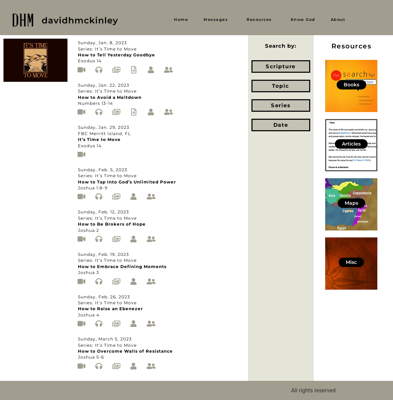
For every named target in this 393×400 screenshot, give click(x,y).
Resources (259, 19)
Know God (303, 19)
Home (181, 19)
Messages (215, 19)
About (338, 19)
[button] (217, 20)
